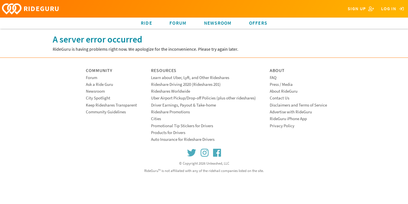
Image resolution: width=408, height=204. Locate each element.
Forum (177, 23)
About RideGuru (284, 91)
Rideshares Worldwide (170, 91)
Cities (156, 119)
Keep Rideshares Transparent (111, 105)
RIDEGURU (31, 8)
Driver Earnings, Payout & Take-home (183, 105)
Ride (146, 23)
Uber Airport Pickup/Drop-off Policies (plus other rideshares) (203, 98)
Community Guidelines (106, 112)
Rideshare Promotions (170, 112)
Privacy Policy (282, 126)
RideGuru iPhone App (288, 119)
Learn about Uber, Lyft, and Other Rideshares (190, 77)
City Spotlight (98, 98)
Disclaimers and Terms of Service (298, 105)
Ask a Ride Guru (99, 84)
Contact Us (279, 98)
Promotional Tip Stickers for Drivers (182, 126)
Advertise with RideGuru (291, 112)
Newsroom (218, 23)
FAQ (273, 77)
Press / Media (281, 84)
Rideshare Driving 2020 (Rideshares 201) (186, 84)
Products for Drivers (168, 132)
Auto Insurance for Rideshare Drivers (182, 139)
